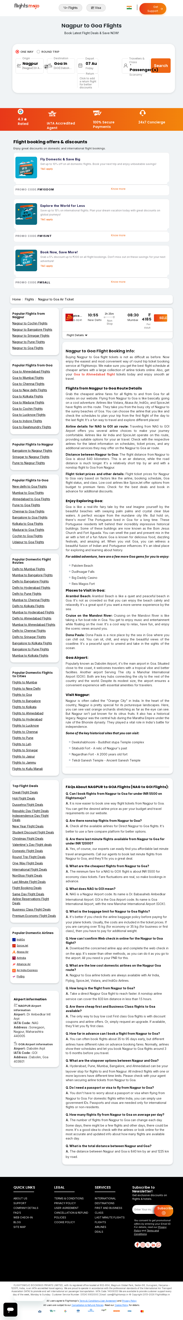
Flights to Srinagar (25, 750)
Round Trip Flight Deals (29, 857)
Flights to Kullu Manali (27, 769)
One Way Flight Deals (27, 863)
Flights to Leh (21, 744)
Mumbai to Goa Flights (28, 493)
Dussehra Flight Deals (27, 804)
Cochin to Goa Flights (27, 536)
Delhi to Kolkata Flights (28, 606)
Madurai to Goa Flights (28, 530)
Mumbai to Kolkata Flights (30, 655)
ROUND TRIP (48, 51)
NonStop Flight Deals (27, 875)
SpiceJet (20, 945)
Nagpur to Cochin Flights (29, 323)
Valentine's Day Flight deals (32, 844)
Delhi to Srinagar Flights (29, 637)
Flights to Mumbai (24, 682)
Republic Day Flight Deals (30, 811)
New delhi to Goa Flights (29, 486)
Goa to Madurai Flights (28, 402)
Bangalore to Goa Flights (29, 517)
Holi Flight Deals (23, 798)
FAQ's (17, 1212)
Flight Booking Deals (27, 888)
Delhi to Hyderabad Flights (31, 587)
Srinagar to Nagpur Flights (30, 457)
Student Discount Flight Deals (33, 832)
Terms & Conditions (69, 1198)
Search (161, 65)
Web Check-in (23, 1217)
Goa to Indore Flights (27, 421)
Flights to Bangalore (26, 701)
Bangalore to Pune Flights (30, 649)
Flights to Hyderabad (27, 719)
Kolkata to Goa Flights (27, 523)
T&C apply (46, 168)
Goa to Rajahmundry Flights (31, 427)
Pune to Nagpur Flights (28, 463)
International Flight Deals (29, 869)
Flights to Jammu (24, 762)
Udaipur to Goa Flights (28, 542)
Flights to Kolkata (24, 707)
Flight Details (77, 335)
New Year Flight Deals (28, 826)
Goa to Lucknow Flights (29, 415)
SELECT (163, 318)
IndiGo (18, 939)
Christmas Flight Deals (27, 838)
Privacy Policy (65, 1203)
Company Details (25, 1208)
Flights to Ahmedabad (27, 713)
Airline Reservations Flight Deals (30, 901)
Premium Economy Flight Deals (34, 916)
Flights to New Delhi (26, 688)
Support (19, 1203)
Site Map (19, 1227)
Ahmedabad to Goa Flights (31, 499)
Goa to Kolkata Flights (27, 396)
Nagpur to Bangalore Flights (32, 329)
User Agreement (108, 1300)
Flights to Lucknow (25, 725)
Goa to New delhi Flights (29, 390)
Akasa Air (20, 952)
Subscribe (165, 1211)
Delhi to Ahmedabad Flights (31, 618)
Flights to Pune (22, 738)
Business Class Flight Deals (31, 909)
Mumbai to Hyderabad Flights (33, 612)
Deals (99, 1231)
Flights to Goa (22, 694)
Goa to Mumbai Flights (28, 378)
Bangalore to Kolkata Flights (32, 643)
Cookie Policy (64, 1222)
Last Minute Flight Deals (29, 882)
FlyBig (18, 976)
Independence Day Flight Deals (30, 818)
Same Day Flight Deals (28, 894)
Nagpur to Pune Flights (28, 342)
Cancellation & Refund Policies (87, 1305)
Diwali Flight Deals (25, 792)
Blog (17, 1222)
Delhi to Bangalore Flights (30, 581)
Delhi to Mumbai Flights (28, 569)
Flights (70, 8)
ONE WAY (24, 51)
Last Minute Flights (110, 1217)
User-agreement (66, 1208)
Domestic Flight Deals (27, 851)
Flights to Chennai (25, 732)
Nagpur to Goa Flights (27, 348)
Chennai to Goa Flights (28, 511)
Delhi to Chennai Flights (29, 630)
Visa (96, 8)
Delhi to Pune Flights (26, 593)
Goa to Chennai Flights (28, 384)
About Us (20, 1198)
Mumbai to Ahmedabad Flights (33, 624)
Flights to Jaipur (23, 756)
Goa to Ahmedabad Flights (31, 371)
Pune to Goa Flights (26, 505)
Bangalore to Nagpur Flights (32, 450)
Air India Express (25, 970)
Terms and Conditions (146, 1232)
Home (16, 299)
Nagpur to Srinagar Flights (30, 335)
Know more (118, 188)
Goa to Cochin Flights (27, 408)
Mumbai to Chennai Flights (31, 600)
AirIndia (19, 958)
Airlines (100, 1227)
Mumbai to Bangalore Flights (32, 575)
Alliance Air (21, 964)
